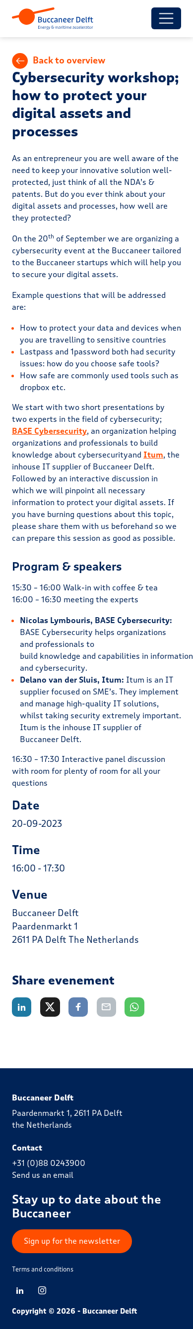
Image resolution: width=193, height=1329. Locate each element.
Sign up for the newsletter (72, 1241)
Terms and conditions (42, 1269)
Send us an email (42, 1175)
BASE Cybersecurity (49, 431)
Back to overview (59, 61)
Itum (153, 455)
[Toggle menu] (166, 18)
